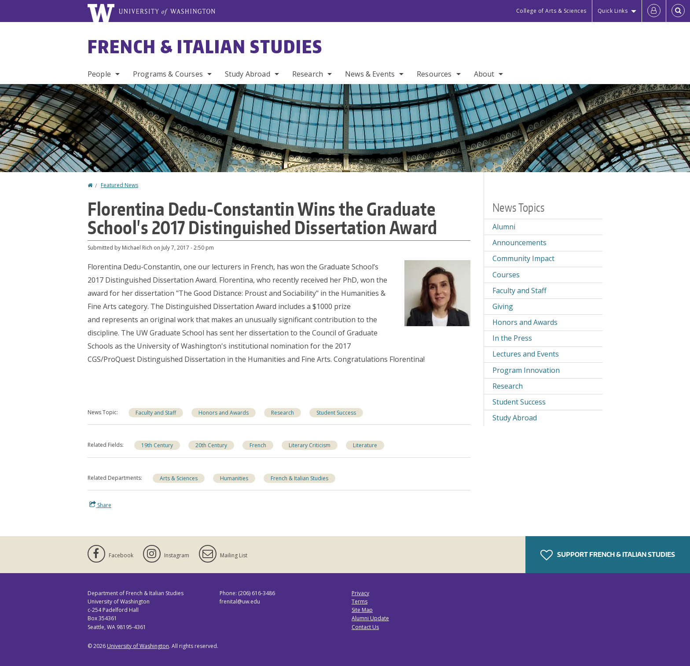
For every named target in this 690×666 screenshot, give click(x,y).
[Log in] (654, 11)
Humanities (234, 478)
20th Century (211, 445)
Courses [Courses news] (506, 275)
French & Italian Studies (205, 46)
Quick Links (613, 11)
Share (100, 505)
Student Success (519, 402)
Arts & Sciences (179, 478)
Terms (359, 601)
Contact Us (365, 627)
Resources (434, 74)
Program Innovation (526, 370)
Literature (365, 445)
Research (307, 74)
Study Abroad (247, 74)
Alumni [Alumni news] (503, 227)
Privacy (360, 593)
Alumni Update (370, 618)
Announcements (519, 242)
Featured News (119, 185)
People (99, 74)
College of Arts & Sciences (551, 11)
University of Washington (138, 646)
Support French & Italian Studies (607, 555)
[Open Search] (678, 11)
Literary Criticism (309, 445)
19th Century (157, 445)
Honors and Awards (223, 412)
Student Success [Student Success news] (336, 412)
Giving (502, 306)
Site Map (362, 610)
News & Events (370, 74)
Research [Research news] (282, 412)
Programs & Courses (168, 74)
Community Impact (523, 258)
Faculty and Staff (156, 412)
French (258, 445)
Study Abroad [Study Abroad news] (514, 418)
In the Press (512, 338)
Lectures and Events (525, 354)
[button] (437, 292)
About (484, 74)
